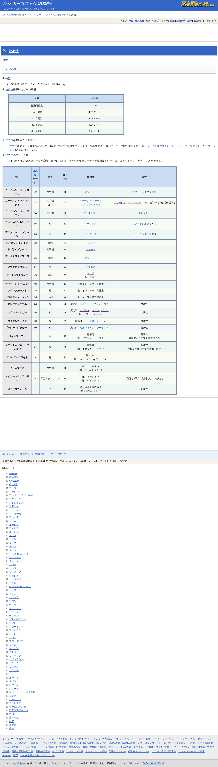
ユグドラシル (139, 192)
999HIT (13, 473)
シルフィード (16, 568)
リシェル (14, 666)
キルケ (12, 542)
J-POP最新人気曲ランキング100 (37, 755)
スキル (46, 84)
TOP (5, 60)
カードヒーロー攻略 (96, 751)
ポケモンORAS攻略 (56, 738)
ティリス (14, 604)
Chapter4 (14, 480)
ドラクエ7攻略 (10, 747)
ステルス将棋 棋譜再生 (164, 751)
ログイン (211, 20)
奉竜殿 (12, 725)
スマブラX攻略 (48, 742)
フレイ (90, 273)
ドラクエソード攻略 (184, 742)
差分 (189, 20)
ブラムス (90, 266)
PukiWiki (21, 763)
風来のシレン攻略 (78, 747)
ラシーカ (14, 663)
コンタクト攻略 (74, 751)
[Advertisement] (109, 32)
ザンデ (12, 564)
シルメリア (94, 204)
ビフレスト (15, 622)
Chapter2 (14, 477)
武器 (11, 721)
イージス (89, 321)
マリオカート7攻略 (143, 747)
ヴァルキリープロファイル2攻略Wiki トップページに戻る (36, 454)
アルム (12, 520)
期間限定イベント (18, 710)
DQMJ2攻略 (128, 742)
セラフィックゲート (20, 586)
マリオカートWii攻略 (120, 747)
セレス (97, 338)
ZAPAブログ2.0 (117, 751)
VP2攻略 (63, 742)
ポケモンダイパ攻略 (80, 738)
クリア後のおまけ (18, 553)
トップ (123, 20)
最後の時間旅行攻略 (22, 751)
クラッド (14, 550)
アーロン (14, 491)
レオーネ (90, 249)
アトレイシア (16, 502)
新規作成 (180, 20)
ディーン (14, 612)
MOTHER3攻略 (98, 747)
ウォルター (86, 303)
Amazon (6, 755)
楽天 (15, 755)
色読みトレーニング (138, 751)
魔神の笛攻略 (43, 751)
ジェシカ (14, 575)
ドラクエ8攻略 (28, 747)
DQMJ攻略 (114, 742)
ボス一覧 (14, 648)
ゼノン (104, 310)
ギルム (12, 546)
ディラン (90, 242)
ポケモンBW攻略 (35, 738)
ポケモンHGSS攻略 (12, 738)
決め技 (14, 51)
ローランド (15, 699)
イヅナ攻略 (58, 751)
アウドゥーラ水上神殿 (21, 495)
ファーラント (101, 327)
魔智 (11, 728)
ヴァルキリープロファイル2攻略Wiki (26, 3)
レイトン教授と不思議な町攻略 (188, 747)
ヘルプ (155, 20)
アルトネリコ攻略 (140, 738)
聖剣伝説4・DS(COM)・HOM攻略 (88, 742)
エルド (12, 535)
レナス (84, 204)
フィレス (14, 633)
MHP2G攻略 (162, 747)
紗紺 (11, 714)
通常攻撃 (14, 717)
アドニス (14, 506)
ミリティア (15, 655)
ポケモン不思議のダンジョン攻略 (111, 738)
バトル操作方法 (17, 619)
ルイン (12, 681)
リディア (14, 670)
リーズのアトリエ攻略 (26, 742)
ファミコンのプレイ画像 (191, 751)
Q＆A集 (13, 484)
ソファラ (14, 597)
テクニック (15, 608)
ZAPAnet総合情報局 (13, 14)
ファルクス (15, 630)
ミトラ (100, 321)
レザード (84, 310)
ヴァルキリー (90, 213)
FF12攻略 (61, 747)
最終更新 (139, 20)
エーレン (14, 531)
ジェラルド (15, 579)
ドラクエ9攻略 (46, 747)
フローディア (16, 641)
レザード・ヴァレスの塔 (22, 692)
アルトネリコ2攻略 (163, 738)
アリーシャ (91, 192)
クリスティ (15, 557)
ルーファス (152, 145)
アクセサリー (16, 499)
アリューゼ (91, 258)
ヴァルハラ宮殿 (17, 706)
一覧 (131, 20)
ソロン (95, 310)
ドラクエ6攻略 (205, 742)
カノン (97, 303)
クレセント (15, 561)
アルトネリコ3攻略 (185, 738)
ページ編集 (169, 20)
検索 (148, 20)
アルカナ (14, 517)
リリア (12, 674)
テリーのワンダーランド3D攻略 (154, 742)
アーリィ (97, 200)
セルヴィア (86, 327)
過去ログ (197, 20)
